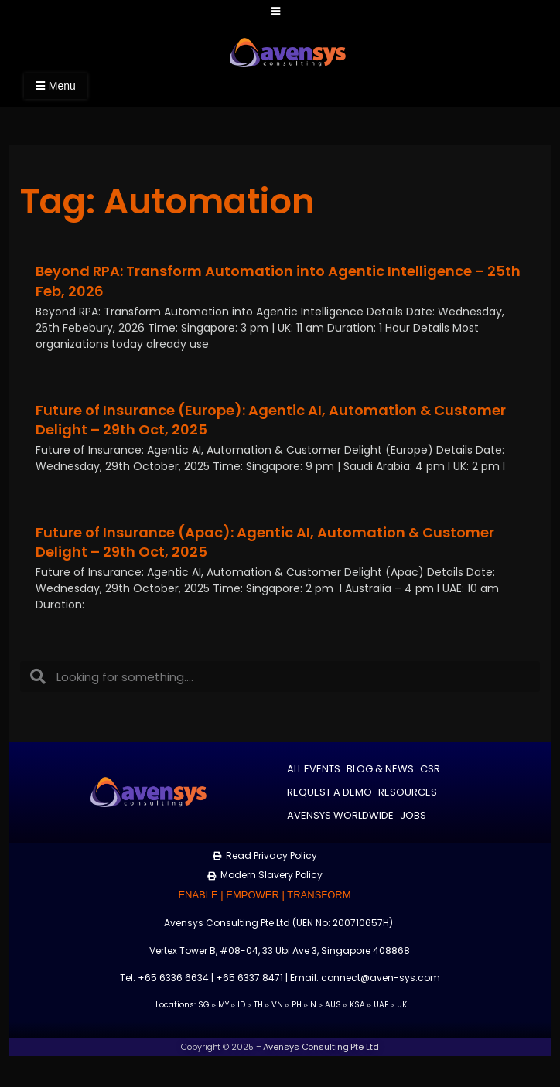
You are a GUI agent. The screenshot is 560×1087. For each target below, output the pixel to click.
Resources (407, 791)
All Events (313, 768)
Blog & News (380, 768)
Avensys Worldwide (340, 814)
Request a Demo (329, 791)
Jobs (413, 814)
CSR (430, 768)
